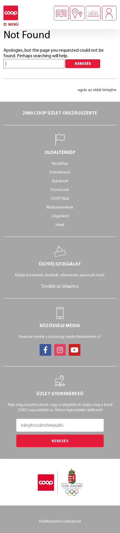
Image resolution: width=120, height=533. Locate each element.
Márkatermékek (60, 207)
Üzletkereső (60, 172)
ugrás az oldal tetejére (97, 90)
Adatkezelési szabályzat (60, 521)
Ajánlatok (60, 181)
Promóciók (60, 190)
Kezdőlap (60, 164)
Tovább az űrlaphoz (60, 286)
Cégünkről (60, 216)
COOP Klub (60, 199)
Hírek (60, 225)
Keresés (60, 441)
